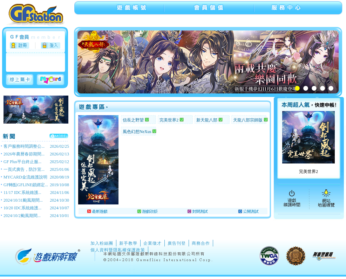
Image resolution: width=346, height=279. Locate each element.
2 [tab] (305, 88)
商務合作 (201, 243)
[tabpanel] (211, 61)
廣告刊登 (177, 243)
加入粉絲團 (101, 243)
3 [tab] (314, 88)
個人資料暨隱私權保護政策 (117, 249)
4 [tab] (322, 88)
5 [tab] (330, 88)
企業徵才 (152, 243)
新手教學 (128, 243)
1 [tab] (297, 88)
